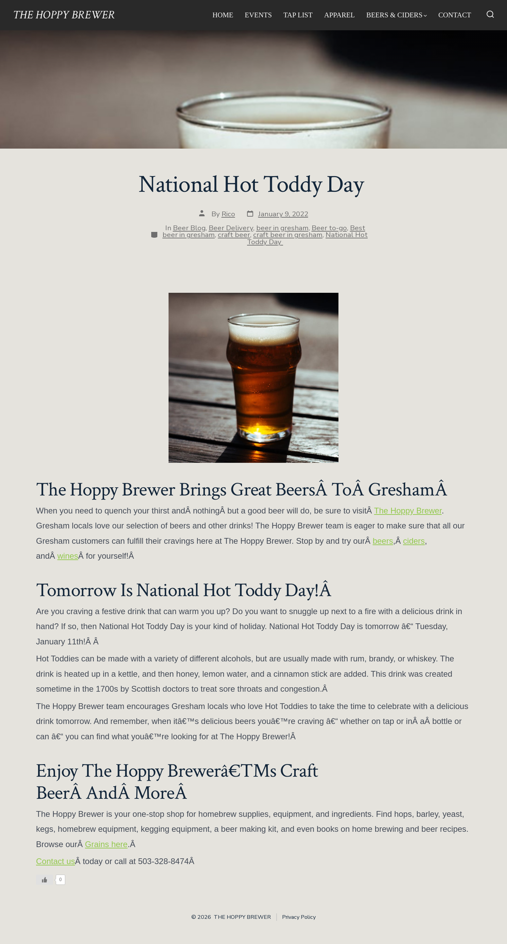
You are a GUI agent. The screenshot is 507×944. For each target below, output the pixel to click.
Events (258, 15)
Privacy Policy (299, 917)
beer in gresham (282, 228)
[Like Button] (44, 880)
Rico (228, 214)
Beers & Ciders (396, 15)
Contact (454, 15)
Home (222, 15)
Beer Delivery (231, 228)
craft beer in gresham (287, 234)
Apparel (339, 15)
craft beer (234, 234)
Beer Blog (189, 228)
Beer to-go (329, 228)
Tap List (298, 15)
